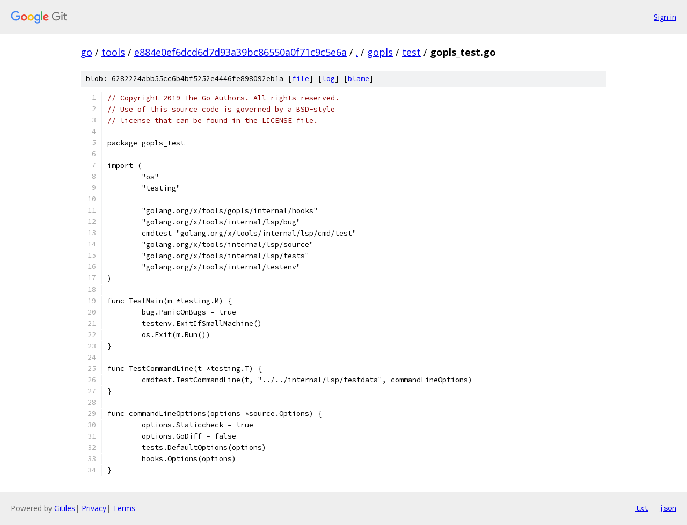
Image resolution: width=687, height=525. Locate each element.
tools (113, 52)
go (86, 52)
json (667, 508)
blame (358, 78)
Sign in (665, 17)
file (300, 78)
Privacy (94, 508)
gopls (380, 52)
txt (641, 508)
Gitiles (64, 508)
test (411, 52)
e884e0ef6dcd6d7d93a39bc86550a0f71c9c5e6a (240, 52)
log (328, 78)
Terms (124, 508)
